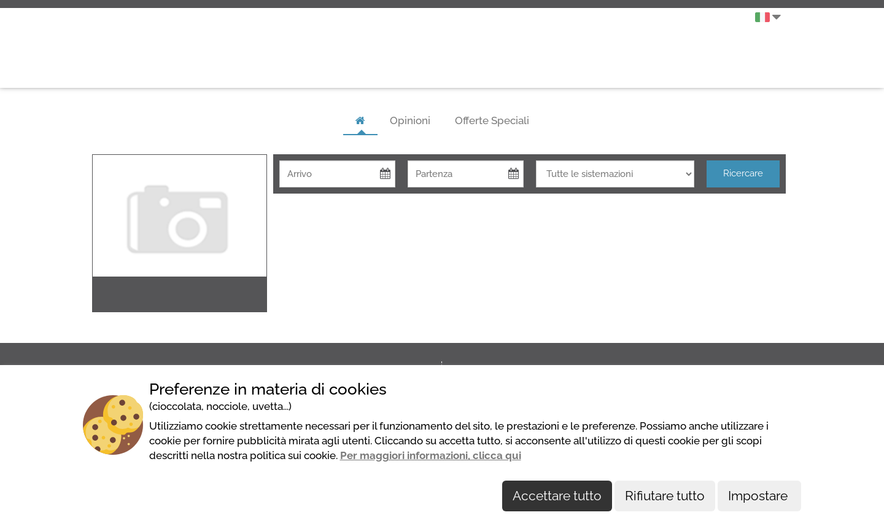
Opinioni (410, 120)
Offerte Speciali (492, 120)
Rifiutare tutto (665, 495)
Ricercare (743, 173)
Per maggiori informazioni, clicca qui (430, 455)
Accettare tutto (557, 495)
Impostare (759, 495)
